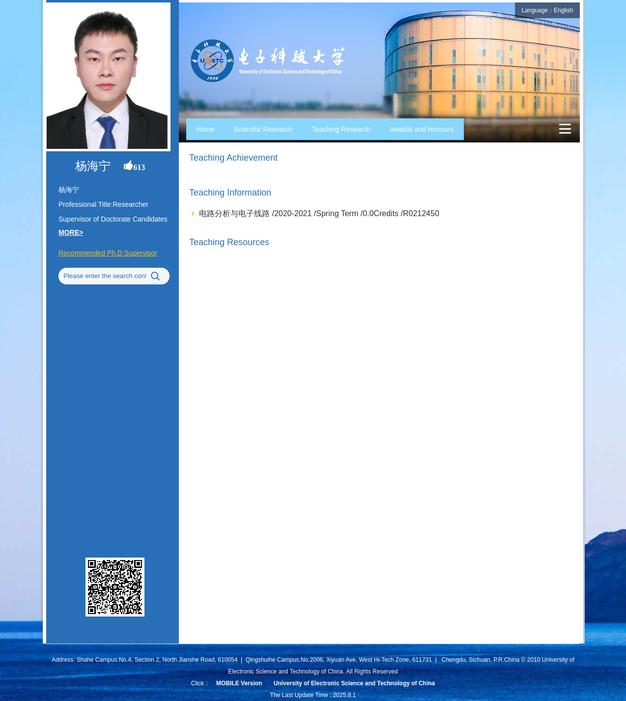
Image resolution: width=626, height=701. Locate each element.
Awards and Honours (422, 129)
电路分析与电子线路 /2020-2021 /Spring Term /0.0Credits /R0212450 (319, 213)
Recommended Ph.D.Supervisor (107, 253)
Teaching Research (341, 129)
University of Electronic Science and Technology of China (354, 683)
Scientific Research (262, 129)
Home (205, 129)
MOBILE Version (239, 683)
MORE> (70, 232)
